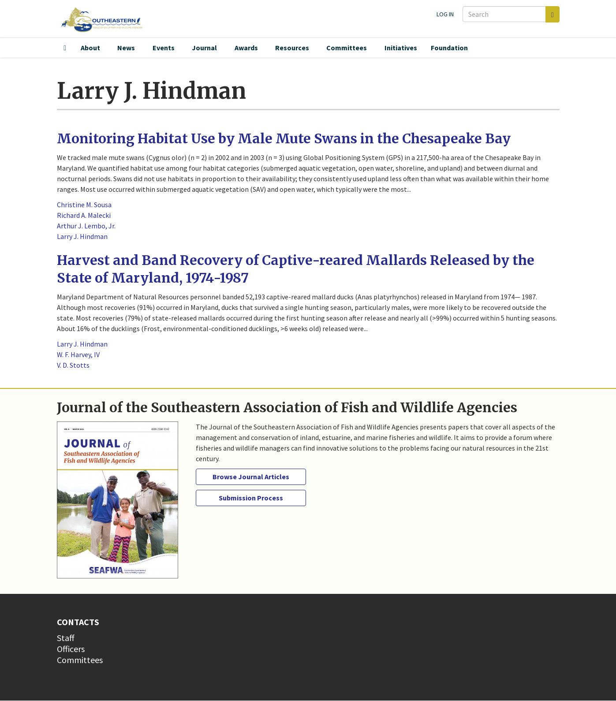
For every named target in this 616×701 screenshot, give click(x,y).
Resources (292, 47)
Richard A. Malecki (84, 215)
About (90, 47)
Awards (246, 47)
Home (64, 48)
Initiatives (401, 47)
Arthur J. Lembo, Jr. (86, 225)
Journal (204, 47)
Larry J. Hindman (82, 236)
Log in (445, 14)
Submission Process (251, 497)
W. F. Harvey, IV (78, 354)
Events (164, 47)
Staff (66, 637)
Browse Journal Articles (251, 476)
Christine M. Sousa (84, 204)
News (126, 47)
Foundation (449, 47)
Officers (71, 648)
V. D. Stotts (73, 365)
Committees (346, 47)
